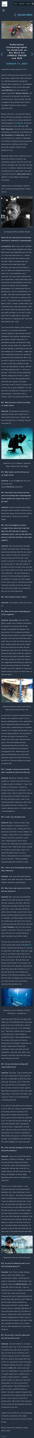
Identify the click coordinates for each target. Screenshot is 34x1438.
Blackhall (26, 945)
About (15, 3)
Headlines (22, 3)
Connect (28, 3)
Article (3, 1436)
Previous (1, 53)
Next (31, 53)
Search (33, 4)
